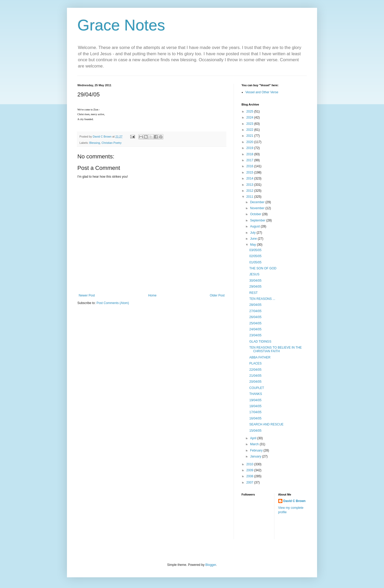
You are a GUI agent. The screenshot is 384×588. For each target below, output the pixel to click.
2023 (250, 124)
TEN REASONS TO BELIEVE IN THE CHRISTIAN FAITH (275, 349)
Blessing (94, 142)
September (258, 220)
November (257, 208)
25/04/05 (255, 323)
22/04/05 (255, 370)
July (253, 232)
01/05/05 (255, 262)
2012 (250, 191)
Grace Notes (121, 25)
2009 (250, 470)
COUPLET (256, 388)
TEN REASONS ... (262, 299)
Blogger (210, 565)
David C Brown (294, 501)
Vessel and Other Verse (261, 92)
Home (152, 295)
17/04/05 (255, 412)
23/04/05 (255, 335)
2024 (250, 117)
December (257, 202)
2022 (250, 130)
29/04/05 (255, 286)
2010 (250, 464)
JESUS (254, 274)
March (255, 444)
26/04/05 (255, 317)
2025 (250, 111)
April (253, 438)
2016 (250, 166)
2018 (250, 154)
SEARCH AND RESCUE (266, 424)
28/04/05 (255, 305)
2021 (250, 136)
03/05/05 (255, 250)
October (256, 214)
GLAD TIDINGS (260, 341)
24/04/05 (255, 329)
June (254, 238)
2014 (250, 178)
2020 (250, 142)
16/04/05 (255, 418)
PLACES (255, 363)
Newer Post (87, 295)
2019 (250, 148)
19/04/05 (255, 400)
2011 (250, 197)
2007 (250, 482)
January (256, 456)
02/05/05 (255, 256)
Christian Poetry (112, 142)
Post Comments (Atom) (112, 303)
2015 (250, 172)
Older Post (217, 295)
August (255, 226)
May (253, 244)
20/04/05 (255, 381)
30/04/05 (255, 280)
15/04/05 (255, 430)
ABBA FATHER (259, 357)
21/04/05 (255, 375)
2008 (250, 476)
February (256, 450)
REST (253, 293)
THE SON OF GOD (262, 268)
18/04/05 (255, 406)
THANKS (255, 394)
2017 (250, 160)
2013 (250, 185)
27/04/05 (255, 311)
